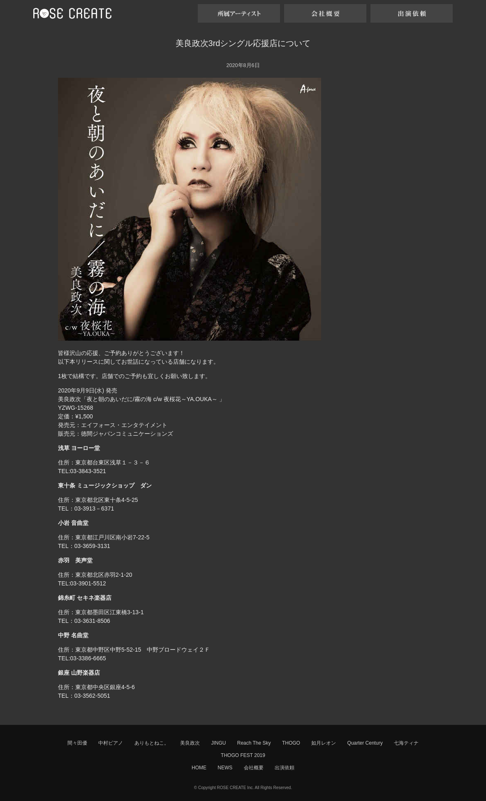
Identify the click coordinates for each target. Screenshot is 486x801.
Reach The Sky (254, 743)
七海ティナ (406, 743)
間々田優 (77, 743)
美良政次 (190, 743)
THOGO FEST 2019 (243, 755)
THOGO (291, 743)
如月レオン (323, 743)
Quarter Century (365, 743)
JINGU (218, 743)
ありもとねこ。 (151, 743)
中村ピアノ (110, 743)
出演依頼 (284, 768)
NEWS (225, 768)
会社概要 (254, 768)
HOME (199, 768)
